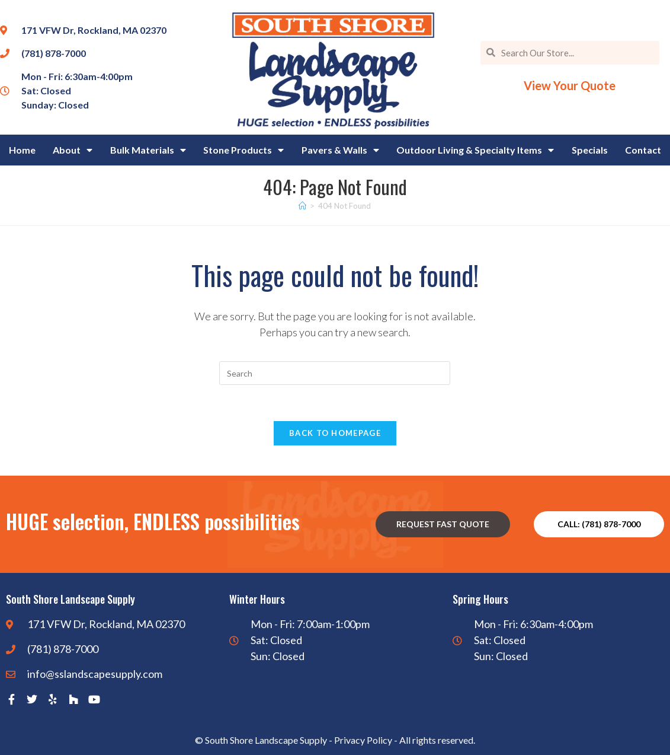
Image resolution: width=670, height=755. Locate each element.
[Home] (302, 206)
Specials (590, 149)
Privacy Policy (363, 740)
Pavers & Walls (340, 150)
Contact (643, 149)
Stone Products (243, 150)
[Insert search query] (334, 373)
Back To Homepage (335, 433)
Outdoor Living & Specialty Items (475, 150)
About (72, 150)
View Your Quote (569, 85)
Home (22, 149)
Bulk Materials (148, 150)
